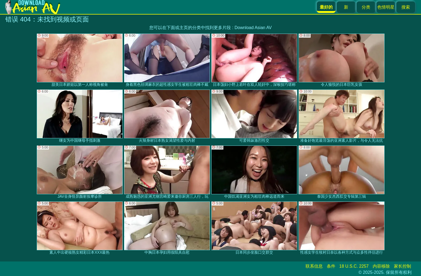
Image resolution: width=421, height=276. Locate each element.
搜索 (405, 7)
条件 (331, 266)
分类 (366, 7)
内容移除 (381, 266)
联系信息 (314, 266)
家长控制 (402, 266)
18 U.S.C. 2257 (354, 266)
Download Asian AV (252, 27)
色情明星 (385, 7)
